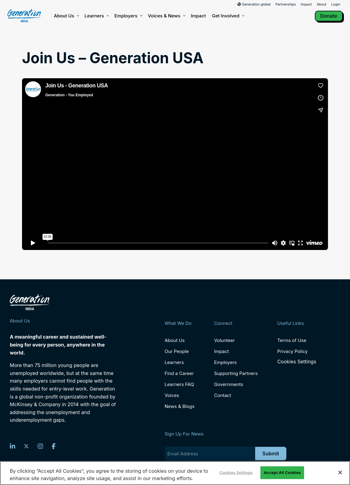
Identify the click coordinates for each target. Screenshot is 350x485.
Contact (222, 395)
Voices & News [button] (166, 16)
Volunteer (224, 340)
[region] (175, 473)
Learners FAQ (179, 384)
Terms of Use (291, 340)
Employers (128, 16)
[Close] (340, 472)
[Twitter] (26, 446)
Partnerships (285, 4)
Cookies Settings (296, 362)
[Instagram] (40, 446)
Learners (96, 16)
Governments (228, 384)
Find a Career (179, 373)
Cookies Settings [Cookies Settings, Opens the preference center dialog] (235, 472)
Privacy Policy (292, 351)
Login (335, 4)
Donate (328, 16)
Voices (172, 395)
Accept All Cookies (282, 472)
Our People (177, 351)
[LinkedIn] (12, 446)
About (321, 4)
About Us (66, 16)
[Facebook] (54, 446)
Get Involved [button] (228, 16)
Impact (306, 4)
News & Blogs (180, 406)
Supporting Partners (236, 373)
